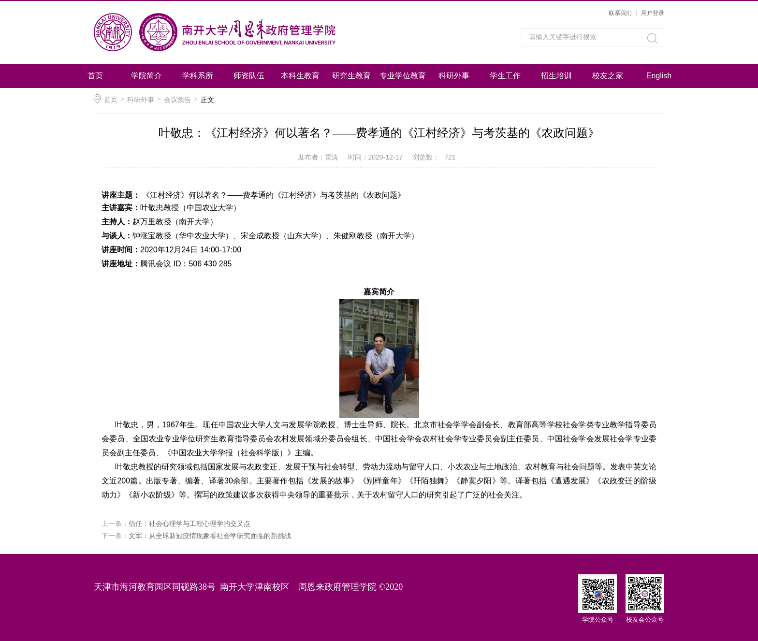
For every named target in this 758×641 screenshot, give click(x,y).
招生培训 (556, 76)
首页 (95, 76)
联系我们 (620, 13)
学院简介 (146, 76)
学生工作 (505, 76)
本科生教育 (300, 76)
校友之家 (607, 76)
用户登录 (652, 13)
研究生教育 (351, 76)
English (658, 76)
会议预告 (177, 99)
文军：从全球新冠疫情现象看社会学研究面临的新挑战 (210, 535)
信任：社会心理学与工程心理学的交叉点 (189, 523)
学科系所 (197, 76)
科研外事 (453, 76)
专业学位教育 (402, 76)
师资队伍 (248, 76)
